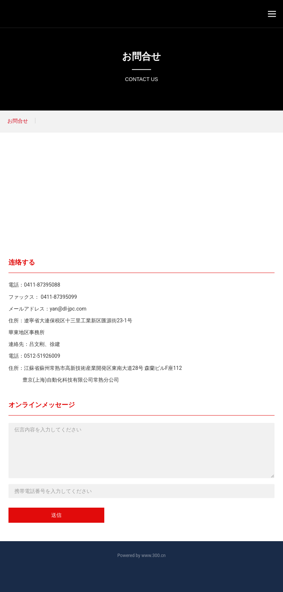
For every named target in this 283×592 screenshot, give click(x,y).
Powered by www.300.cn (142, 555)
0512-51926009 (42, 356)
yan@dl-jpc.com (68, 309)
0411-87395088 (42, 285)
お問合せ (141, 56)
